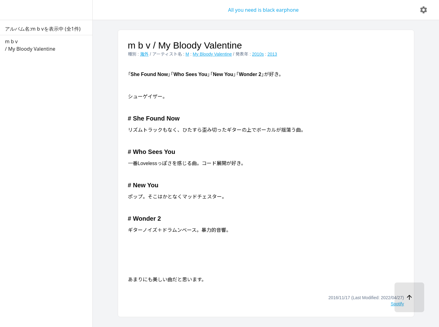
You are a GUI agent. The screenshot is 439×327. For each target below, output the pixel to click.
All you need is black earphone (263, 9)
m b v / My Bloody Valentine (185, 45)
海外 (144, 54)
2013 (272, 54)
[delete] (424, 10)
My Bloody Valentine (212, 54)
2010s (258, 54)
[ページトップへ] (409, 297)
